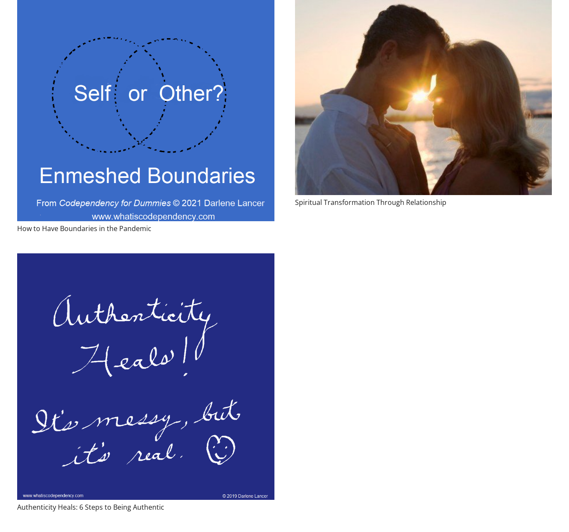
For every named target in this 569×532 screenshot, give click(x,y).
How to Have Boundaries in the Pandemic (84, 228)
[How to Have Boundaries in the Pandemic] (145, 110)
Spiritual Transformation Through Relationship (370, 202)
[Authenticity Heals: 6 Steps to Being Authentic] (145, 376)
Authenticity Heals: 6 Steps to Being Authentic (90, 507)
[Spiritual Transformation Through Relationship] (423, 97)
